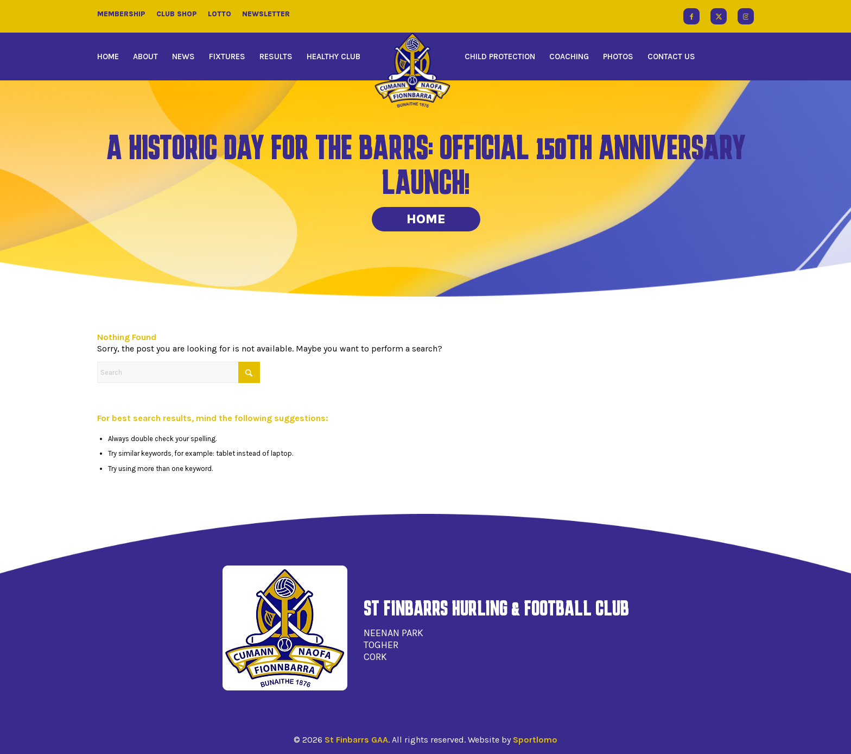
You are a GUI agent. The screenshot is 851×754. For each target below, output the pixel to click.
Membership (121, 13)
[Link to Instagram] (746, 16)
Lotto (219, 13)
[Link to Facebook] (691, 16)
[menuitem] (111, 56)
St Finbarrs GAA (356, 739)
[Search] (178, 372)
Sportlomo (535, 739)
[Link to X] (718, 16)
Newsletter (266, 13)
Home (426, 219)
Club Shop (176, 13)
